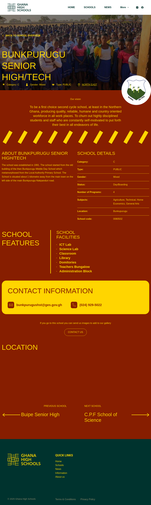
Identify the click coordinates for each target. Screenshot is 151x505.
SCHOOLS (89, 7)
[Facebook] (142, 7)
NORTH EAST (87, 84)
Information (61, 473)
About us (60, 477)
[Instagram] (137, 7)
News (58, 469)
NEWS (107, 7)
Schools (59, 465)
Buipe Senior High (30, 414)
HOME (71, 7)
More (125, 7)
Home (58, 461)
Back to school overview (21, 35)
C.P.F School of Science (116, 417)
